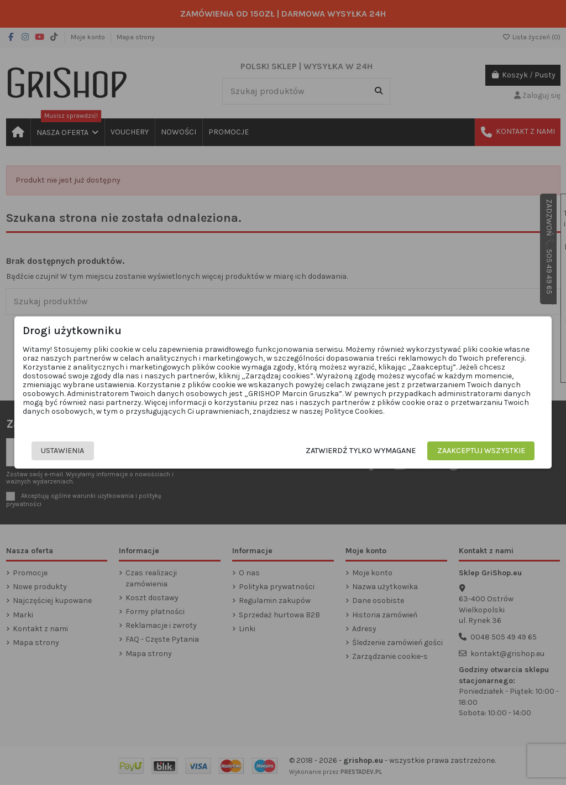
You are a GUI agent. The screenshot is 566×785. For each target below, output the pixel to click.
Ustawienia (61, 450)
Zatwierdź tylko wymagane (362, 450)
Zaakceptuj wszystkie (482, 450)
